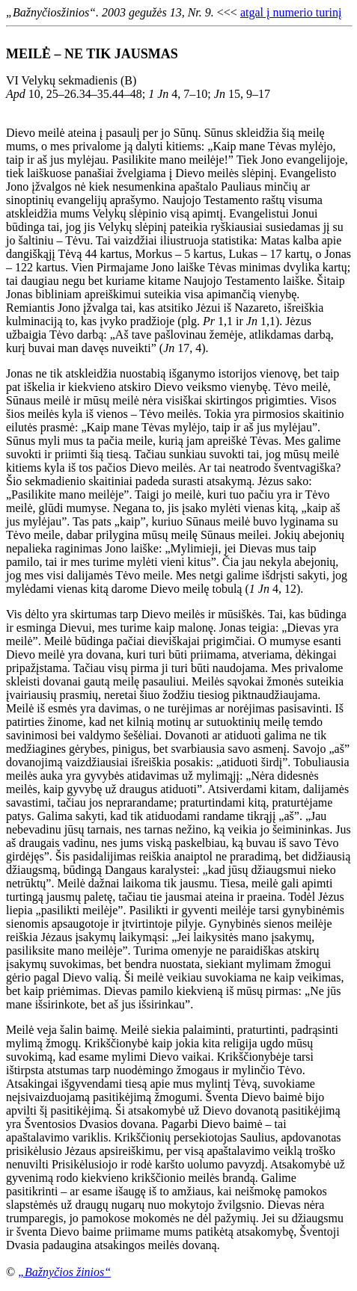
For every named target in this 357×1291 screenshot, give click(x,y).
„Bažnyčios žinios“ (64, 1272)
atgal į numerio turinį (291, 12)
